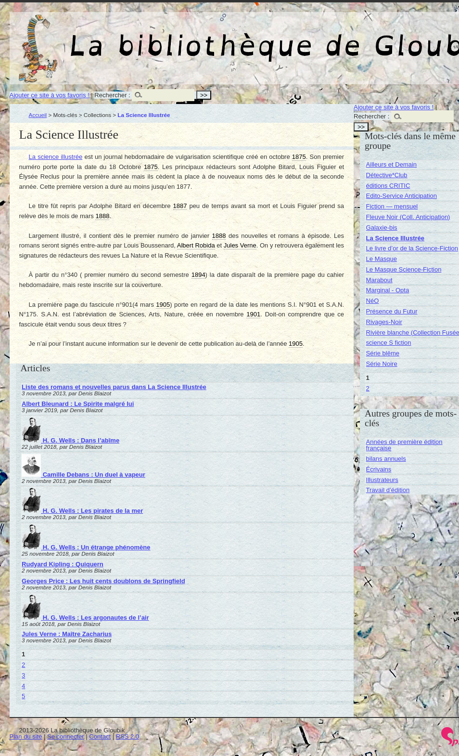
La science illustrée (56, 156)
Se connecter (65, 736)
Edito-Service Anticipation (401, 195)
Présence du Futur (392, 311)
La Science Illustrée (395, 238)
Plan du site (26, 736)
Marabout (379, 280)
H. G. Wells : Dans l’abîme (70, 440)
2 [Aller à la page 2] (23, 664)
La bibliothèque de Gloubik (359, 37)
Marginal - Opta (387, 290)
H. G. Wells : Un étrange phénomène (86, 547)
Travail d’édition (388, 490)
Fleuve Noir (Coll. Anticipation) (408, 217)
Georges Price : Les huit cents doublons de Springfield (103, 581)
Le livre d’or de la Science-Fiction (412, 248)
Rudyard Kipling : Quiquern (62, 564)
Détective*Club (387, 175)
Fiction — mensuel (392, 206)
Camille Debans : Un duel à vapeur (83, 474)
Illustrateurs (382, 479)
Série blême (382, 353)
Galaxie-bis (381, 227)
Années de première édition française (404, 445)
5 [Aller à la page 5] (23, 696)
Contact (100, 736)
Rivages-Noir (384, 322)
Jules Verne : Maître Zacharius (67, 634)
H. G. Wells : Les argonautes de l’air (85, 617)
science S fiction (388, 342)
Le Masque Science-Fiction (404, 269)
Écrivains (379, 469)
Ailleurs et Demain (391, 164)
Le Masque (381, 258)
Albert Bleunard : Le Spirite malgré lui (78, 403)
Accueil (38, 115)
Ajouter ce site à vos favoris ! (49, 95)
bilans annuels (386, 458)
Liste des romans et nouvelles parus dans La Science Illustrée (114, 387)
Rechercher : (112, 95)
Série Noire (381, 363)
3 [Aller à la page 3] (23, 675)
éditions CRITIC (388, 185)
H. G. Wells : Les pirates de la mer (82, 510)
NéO (372, 300)
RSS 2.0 (127, 736)
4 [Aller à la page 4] (23, 686)
